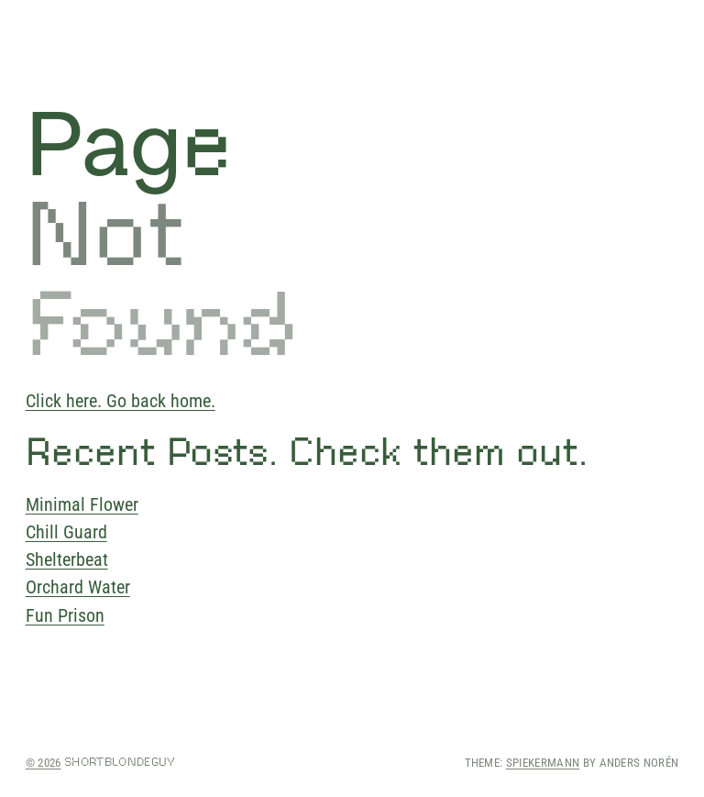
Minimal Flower (82, 504)
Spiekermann (543, 762)
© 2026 (43, 762)
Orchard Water (78, 587)
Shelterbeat (67, 559)
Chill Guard (66, 532)
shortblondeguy (119, 762)
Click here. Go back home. (120, 401)
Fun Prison (65, 615)
